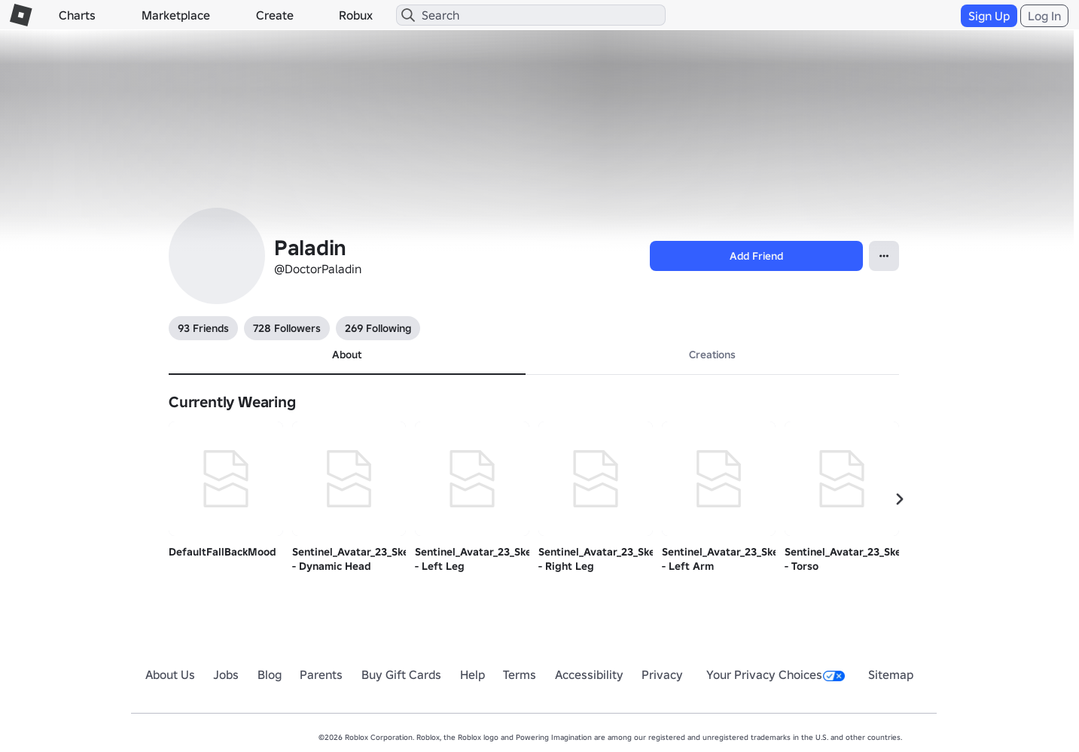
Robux (356, 15)
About (346, 354)
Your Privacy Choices (775, 674)
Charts (77, 15)
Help (472, 674)
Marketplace (176, 15)
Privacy (662, 674)
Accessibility (589, 674)
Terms (519, 674)
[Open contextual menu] (884, 256)
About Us (170, 674)
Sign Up (989, 15)
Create (275, 15)
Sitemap (890, 674)
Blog (270, 674)
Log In (1044, 15)
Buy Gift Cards (401, 674)
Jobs (226, 674)
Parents (321, 674)
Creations (712, 354)
